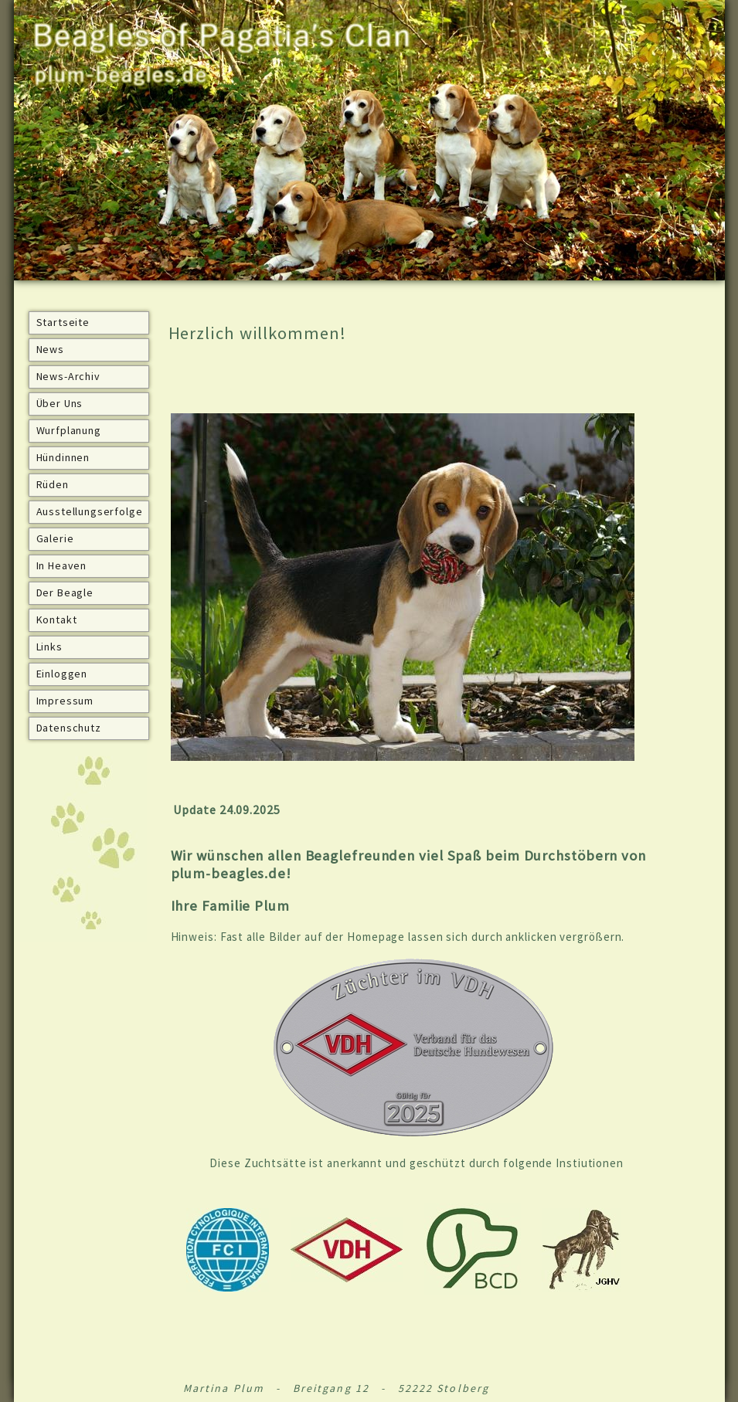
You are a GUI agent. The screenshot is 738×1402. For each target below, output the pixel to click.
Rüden (52, 484)
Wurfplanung (68, 430)
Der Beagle (65, 592)
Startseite (63, 322)
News (50, 349)
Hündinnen (63, 457)
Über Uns (59, 403)
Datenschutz (68, 728)
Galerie (55, 538)
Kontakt (56, 619)
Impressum (65, 701)
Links (49, 646)
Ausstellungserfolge (89, 511)
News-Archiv (68, 376)
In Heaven (61, 565)
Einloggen (62, 674)
